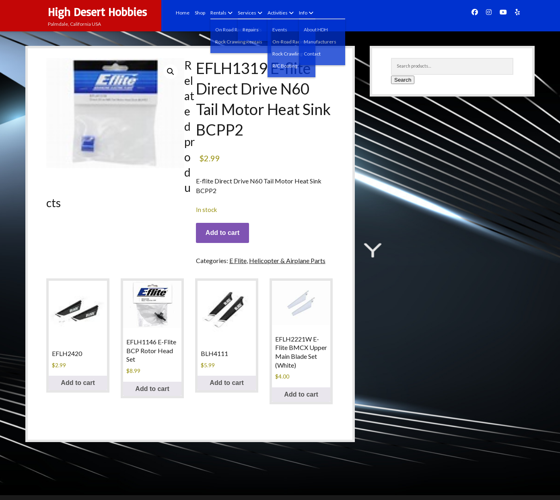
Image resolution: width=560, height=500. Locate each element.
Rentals (218, 13)
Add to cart (222, 232)
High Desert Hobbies (97, 12)
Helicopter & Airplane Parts (287, 260)
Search (402, 80)
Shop (200, 13)
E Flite (238, 260)
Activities (278, 13)
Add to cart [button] (78, 382)
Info (303, 13)
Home (182, 13)
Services (247, 13)
